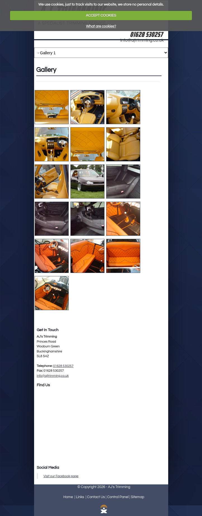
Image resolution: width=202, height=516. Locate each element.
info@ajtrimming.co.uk (53, 375)
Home (68, 497)
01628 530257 (63, 365)
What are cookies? (101, 26)
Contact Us (96, 497)
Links (80, 497)
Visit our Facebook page (61, 476)
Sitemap (137, 497)
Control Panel (118, 497)
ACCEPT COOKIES (101, 15)
